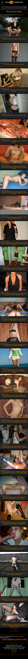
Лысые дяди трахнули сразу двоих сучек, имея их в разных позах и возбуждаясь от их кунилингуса (13, 319)
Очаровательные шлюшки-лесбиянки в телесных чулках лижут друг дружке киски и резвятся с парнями (14, 447)
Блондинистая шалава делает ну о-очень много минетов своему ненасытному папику (14, 548)
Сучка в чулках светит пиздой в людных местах (13, 39)
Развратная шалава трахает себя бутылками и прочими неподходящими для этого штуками (14, 497)
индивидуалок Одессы (16, 647)
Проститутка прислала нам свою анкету (14, 64)
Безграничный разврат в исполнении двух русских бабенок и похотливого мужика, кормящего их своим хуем (14, 193)
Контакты (14, 652)
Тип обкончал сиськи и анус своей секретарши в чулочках (14, 90)
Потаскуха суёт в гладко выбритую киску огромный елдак (14, 141)
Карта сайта (14, 650)
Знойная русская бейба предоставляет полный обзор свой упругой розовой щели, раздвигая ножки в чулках (14, 421)
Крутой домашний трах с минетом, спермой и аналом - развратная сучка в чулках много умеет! (14, 345)
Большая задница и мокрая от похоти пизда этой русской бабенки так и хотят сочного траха (14, 268)
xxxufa (20, 645)
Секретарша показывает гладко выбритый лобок (14, 115)
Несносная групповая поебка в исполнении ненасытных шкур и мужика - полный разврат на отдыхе (14, 371)
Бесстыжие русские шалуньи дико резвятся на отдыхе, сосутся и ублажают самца (14, 218)
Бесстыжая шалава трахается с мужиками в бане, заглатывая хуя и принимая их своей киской (14, 523)
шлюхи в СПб (18, 14)
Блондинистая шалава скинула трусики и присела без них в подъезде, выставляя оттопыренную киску (14, 599)
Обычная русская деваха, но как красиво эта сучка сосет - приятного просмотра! (14, 574)
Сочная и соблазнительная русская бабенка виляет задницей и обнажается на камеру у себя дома (14, 396)
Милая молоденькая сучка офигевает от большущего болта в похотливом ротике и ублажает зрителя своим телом (14, 244)
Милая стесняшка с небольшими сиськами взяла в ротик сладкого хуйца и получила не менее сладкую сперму (14, 167)
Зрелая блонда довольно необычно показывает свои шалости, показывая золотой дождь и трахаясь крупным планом (14, 625)
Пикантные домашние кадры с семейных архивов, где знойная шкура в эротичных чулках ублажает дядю (14, 472)
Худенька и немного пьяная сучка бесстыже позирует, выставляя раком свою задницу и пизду (14, 294)
